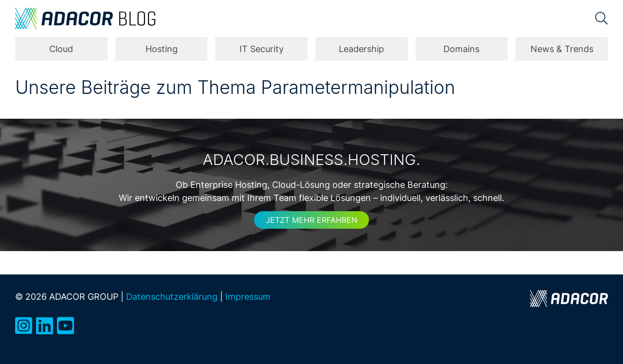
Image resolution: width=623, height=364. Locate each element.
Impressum (248, 296)
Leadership (361, 49)
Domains (461, 49)
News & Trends (562, 49)
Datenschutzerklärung (172, 296)
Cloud (61, 49)
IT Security (261, 49)
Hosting (162, 49)
